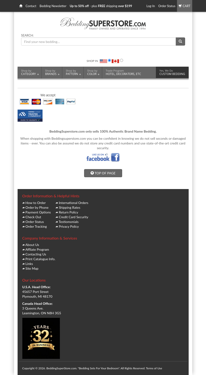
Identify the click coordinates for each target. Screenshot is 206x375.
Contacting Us (35, 254)
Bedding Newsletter (53, 6)
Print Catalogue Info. (40, 259)
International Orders (73, 203)
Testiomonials (69, 222)
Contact (31, 6)
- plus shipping (101, 6)
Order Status (166, 6)
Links (29, 264)
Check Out (33, 217)
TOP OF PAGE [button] (103, 173)
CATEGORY (30, 72)
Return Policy (68, 212)
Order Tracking (36, 226)
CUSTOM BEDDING (172, 72)
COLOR (93, 72)
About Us (32, 245)
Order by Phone (36, 207)
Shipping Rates (69, 207)
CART (184, 6)
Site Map (31, 268)
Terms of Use (154, 368)
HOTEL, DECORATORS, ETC (123, 72)
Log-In (150, 6)
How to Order (35, 203)
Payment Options (38, 212)
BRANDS (52, 72)
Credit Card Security (73, 217)
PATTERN (73, 72)
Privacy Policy (69, 226)
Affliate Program (37, 249)
